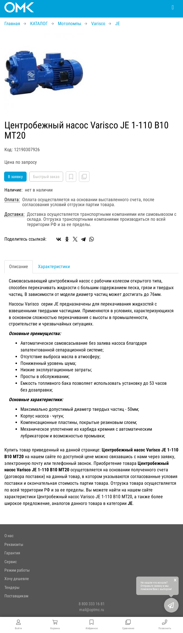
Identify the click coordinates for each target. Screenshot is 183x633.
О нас (8, 535)
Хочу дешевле (16, 578)
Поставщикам (16, 596)
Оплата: (12, 199)
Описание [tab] (18, 266)
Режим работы (17, 570)
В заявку (15, 176)
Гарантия (12, 553)
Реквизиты (13, 544)
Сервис (10, 561)
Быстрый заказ (46, 176)
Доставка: (14, 214)
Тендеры (12, 587)
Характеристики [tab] (54, 266)
